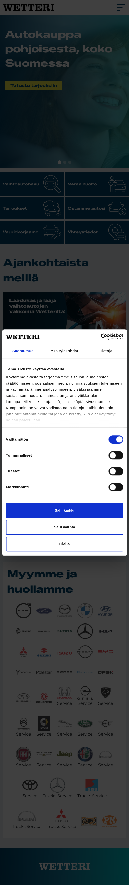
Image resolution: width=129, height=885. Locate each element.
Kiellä (64, 544)
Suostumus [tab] (23, 351)
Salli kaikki (64, 510)
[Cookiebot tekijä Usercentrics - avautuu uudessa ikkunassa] (100, 336)
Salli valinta (64, 527)
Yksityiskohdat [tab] (64, 351)
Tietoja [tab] (106, 351)
